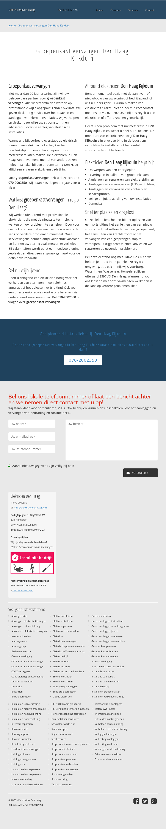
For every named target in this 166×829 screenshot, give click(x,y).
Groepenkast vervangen (104, 656)
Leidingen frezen (20, 754)
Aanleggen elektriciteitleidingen (28, 621)
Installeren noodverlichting (26, 713)
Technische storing (62, 784)
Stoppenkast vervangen (65, 769)
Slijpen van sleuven (62, 734)
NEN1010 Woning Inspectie (66, 703)
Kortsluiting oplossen (23, 744)
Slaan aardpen (59, 729)
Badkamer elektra (21, 651)
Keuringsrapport (20, 734)
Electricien (17, 691)
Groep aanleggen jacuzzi (104, 631)
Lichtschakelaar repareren (25, 769)
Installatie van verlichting (105, 681)
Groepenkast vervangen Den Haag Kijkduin (43, 25)
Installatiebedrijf (100, 686)
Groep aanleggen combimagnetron (110, 626)
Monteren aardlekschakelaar (27, 784)
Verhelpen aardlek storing (109, 723)
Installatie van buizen (103, 671)
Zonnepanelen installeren (109, 759)
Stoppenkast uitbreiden (65, 764)
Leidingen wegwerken (23, 759)
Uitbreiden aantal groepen (109, 719)
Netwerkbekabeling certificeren (69, 713)
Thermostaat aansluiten (108, 713)
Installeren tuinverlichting (25, 719)
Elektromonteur (61, 661)
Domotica (16, 686)
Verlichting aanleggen (107, 739)
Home (12, 25)
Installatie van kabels (103, 676)
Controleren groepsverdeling (27, 676)
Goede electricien (62, 696)
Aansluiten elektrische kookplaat (29, 631)
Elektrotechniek (61, 666)
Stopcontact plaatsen (63, 749)
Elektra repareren (62, 626)
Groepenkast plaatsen (103, 646)
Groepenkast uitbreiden (104, 651)
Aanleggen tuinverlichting (25, 626)
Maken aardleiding (21, 779)
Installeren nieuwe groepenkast (28, 708)
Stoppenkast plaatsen (64, 759)
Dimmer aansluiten (22, 681)
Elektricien (58, 636)
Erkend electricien (62, 676)
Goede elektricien (101, 616)
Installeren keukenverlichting (107, 696)
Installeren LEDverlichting (25, 703)
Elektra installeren (63, 621)
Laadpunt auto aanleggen (25, 749)
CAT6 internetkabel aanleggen (27, 666)
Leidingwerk (18, 764)
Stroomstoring (59, 779)
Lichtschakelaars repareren (26, 774)
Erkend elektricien (63, 681)
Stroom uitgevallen (62, 774)
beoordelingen (22, 590)
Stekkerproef (59, 739)
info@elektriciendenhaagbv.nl (30, 507)
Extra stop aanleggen (64, 691)
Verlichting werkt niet (106, 744)
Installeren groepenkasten (105, 691)
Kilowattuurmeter (21, 739)
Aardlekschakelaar (21, 636)
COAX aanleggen (20, 671)
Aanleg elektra (19, 616)
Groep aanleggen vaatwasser (107, 636)
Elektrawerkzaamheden (66, 631)
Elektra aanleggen (21, 696)
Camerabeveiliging (21, 656)
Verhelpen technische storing (111, 729)
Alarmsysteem (19, 641)
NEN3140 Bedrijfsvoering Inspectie (70, 708)
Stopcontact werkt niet (64, 754)
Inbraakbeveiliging (101, 661)
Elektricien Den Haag (21, 10)
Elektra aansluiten (63, 616)
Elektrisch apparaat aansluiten (69, 646)
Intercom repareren (22, 723)
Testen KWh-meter (105, 708)
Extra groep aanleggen (65, 686)
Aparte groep (18, 646)
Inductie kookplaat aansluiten (108, 666)
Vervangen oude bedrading (110, 749)
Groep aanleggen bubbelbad (107, 621)
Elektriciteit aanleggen (65, 641)
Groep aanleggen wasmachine (108, 641)
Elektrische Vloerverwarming (68, 651)
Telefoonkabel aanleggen (108, 703)
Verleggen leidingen (106, 734)
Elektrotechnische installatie (68, 671)
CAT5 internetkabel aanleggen (27, 661)
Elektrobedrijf (60, 656)
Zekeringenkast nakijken (108, 754)
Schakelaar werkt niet (63, 723)
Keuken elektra (19, 729)
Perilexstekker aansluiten (65, 719)
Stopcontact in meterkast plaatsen (70, 744)
